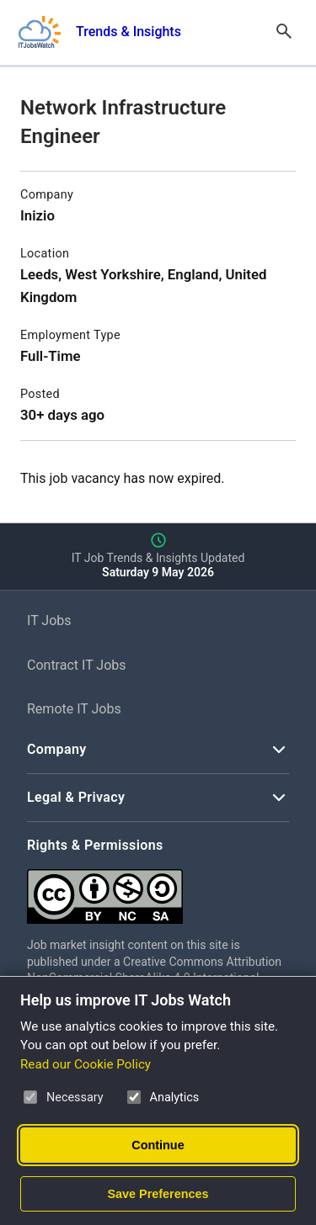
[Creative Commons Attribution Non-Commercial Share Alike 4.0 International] (158, 890)
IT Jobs (49, 620)
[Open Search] (284, 31)
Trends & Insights (128, 32)
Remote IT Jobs (74, 709)
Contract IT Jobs (76, 665)
